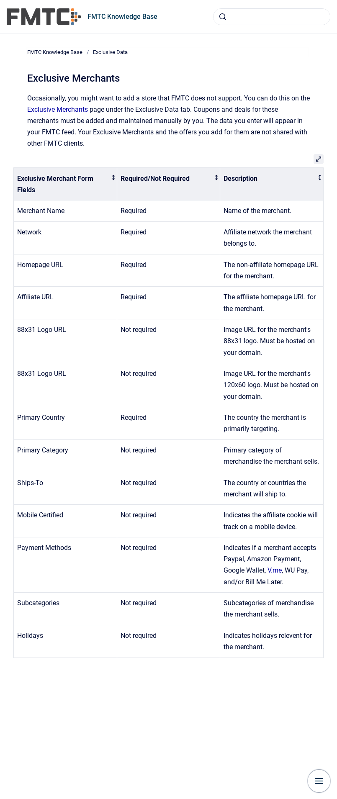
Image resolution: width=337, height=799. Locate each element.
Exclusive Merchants (57, 109)
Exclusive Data (110, 52)
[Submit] (222, 16)
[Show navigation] (319, 781)
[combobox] (272, 17)
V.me (275, 570)
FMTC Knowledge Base (122, 17)
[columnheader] (65, 184)
